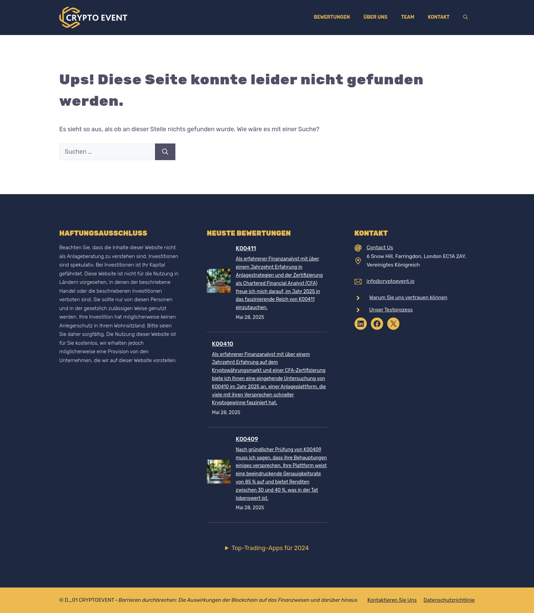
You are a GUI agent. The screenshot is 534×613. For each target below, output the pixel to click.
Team (407, 17)
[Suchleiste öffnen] (465, 17)
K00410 (222, 343)
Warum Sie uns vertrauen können (408, 297)
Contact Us (380, 247)
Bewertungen (332, 17)
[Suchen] (165, 151)
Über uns (375, 17)
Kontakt (439, 17)
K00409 (247, 439)
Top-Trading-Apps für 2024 (270, 548)
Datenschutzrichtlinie (449, 600)
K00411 (246, 248)
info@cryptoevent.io (390, 281)
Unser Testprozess (391, 310)
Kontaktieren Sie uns (392, 600)
